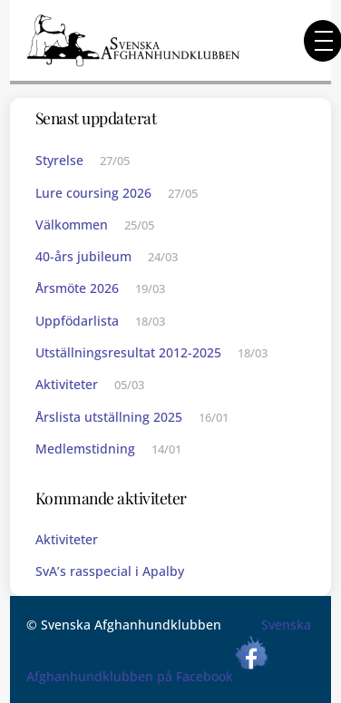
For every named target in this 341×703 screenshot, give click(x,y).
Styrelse (59, 160)
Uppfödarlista (77, 320)
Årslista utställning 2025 (108, 416)
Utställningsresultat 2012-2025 (128, 352)
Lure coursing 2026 (93, 192)
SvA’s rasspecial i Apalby (109, 571)
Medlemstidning (85, 448)
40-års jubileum (83, 256)
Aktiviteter (66, 384)
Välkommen (71, 224)
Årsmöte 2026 (77, 288)
